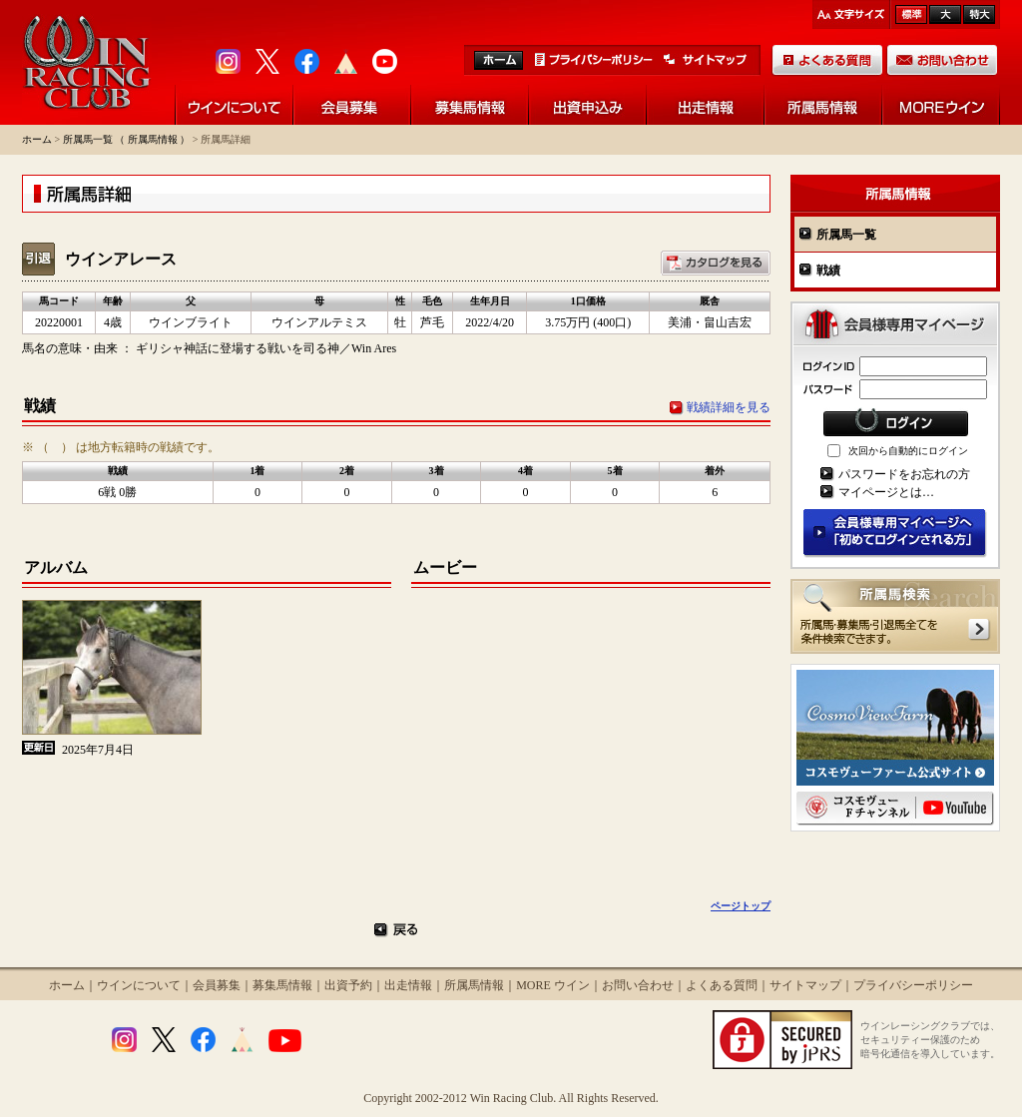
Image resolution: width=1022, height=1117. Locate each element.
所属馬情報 (474, 985)
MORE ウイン (553, 985)
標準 (911, 14)
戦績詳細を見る (728, 407)
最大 (979, 14)
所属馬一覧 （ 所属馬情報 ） (127, 139)
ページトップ (740, 905)
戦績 (828, 271)
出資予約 (348, 985)
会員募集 (217, 985)
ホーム (37, 139)
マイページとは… (886, 492)
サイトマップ (805, 985)
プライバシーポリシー (913, 985)
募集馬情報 (282, 985)
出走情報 (408, 985)
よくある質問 (722, 985)
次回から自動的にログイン (908, 450)
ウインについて (139, 985)
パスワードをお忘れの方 (904, 474)
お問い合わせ (638, 985)
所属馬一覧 (846, 235)
